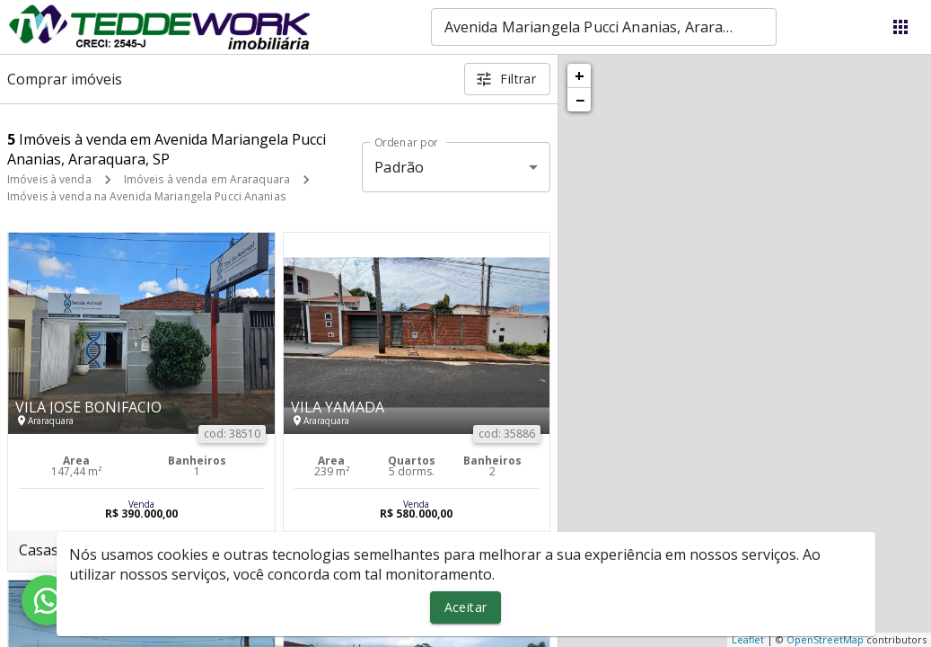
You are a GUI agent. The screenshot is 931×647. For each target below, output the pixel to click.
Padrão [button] (399, 167)
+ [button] (579, 75)
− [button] (579, 100)
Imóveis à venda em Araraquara (207, 179)
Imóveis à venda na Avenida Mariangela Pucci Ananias (146, 196)
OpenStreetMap (825, 639)
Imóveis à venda (49, 179)
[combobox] (604, 27)
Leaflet (748, 639)
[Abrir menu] (900, 27)
